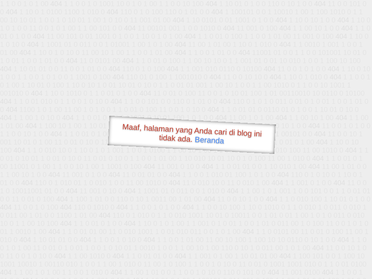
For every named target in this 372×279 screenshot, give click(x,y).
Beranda (209, 140)
